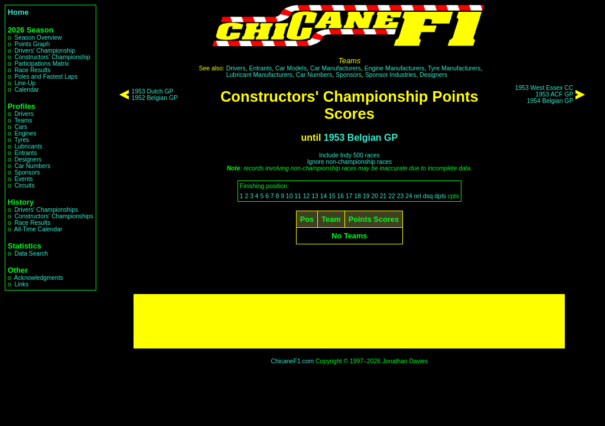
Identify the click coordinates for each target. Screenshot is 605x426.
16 (340, 196)
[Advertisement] (349, 321)
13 (314, 196)
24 (408, 196)
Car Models (291, 68)
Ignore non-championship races (349, 162)
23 (400, 196)
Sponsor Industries (391, 75)
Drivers (23, 114)
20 (374, 196)
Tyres (21, 140)
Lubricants (28, 146)
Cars (20, 127)
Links (21, 284)
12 (306, 196)
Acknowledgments (38, 278)
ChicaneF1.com (292, 361)
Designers (27, 159)
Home (18, 12)
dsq (428, 196)
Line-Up (24, 83)
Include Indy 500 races (349, 155)
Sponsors (27, 172)
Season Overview (37, 37)
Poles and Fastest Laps (45, 76)
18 (357, 196)
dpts (440, 196)
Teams (23, 120)
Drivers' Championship (44, 50)
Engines (25, 133)
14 (323, 196)
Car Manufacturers (335, 68)
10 (289, 196)
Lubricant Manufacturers (259, 75)
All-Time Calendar (38, 229)
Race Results (32, 70)
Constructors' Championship (52, 57)
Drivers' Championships (46, 209)
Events (23, 179)
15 (332, 196)
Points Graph (32, 44)
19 (366, 196)
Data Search (31, 253)
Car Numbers (32, 166)
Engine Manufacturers (395, 68)
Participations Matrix (41, 63)
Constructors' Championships (53, 216)
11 (297, 196)
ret (417, 196)
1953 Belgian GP (361, 138)
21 (383, 196)
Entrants (25, 153)
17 (349, 196)
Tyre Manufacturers (454, 68)
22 (391, 196)
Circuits (24, 185)
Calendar (26, 89)
